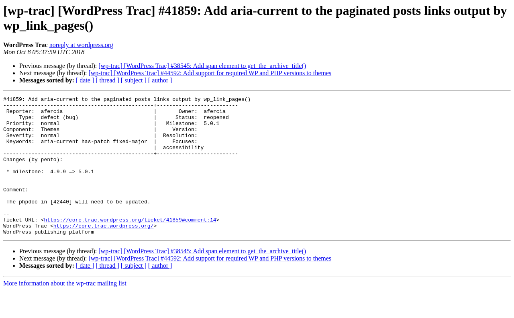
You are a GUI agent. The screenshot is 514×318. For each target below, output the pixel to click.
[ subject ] (134, 80)
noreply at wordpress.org (81, 44)
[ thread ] (107, 80)
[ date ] (85, 80)
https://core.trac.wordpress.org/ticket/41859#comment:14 (130, 244)
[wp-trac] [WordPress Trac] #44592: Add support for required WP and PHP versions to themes (209, 73)
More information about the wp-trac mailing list (64, 311)
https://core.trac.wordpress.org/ (103, 252)
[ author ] (160, 80)
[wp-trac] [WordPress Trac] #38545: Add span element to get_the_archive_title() (202, 65)
